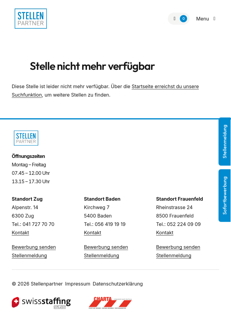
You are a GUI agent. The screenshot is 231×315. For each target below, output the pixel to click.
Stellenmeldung (29, 255)
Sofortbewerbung (225, 195)
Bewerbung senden (34, 247)
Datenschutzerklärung (118, 284)
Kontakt (20, 233)
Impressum (78, 284)
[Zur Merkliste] (178, 19)
